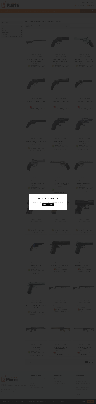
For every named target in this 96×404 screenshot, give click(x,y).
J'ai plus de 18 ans (48, 204)
